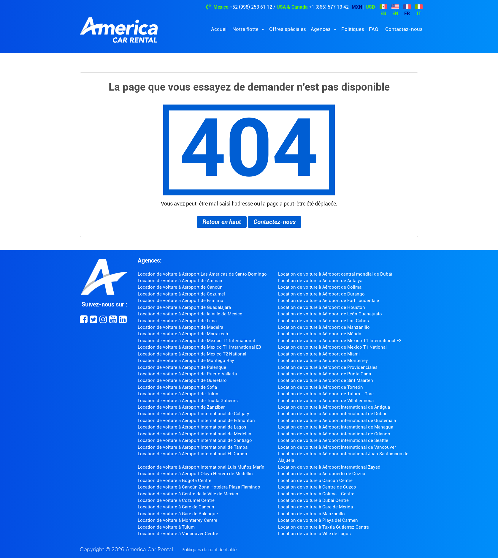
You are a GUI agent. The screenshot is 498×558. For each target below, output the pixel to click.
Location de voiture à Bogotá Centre (174, 480)
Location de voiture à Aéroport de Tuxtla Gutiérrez (188, 400)
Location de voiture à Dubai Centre (313, 500)
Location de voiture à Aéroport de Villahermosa (326, 400)
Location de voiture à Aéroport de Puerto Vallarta (187, 374)
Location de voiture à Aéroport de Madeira (180, 327)
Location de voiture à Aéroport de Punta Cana (324, 374)
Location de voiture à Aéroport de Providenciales (328, 367)
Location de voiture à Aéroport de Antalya (320, 280)
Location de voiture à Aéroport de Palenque (182, 367)
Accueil (219, 29)
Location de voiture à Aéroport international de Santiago (195, 440)
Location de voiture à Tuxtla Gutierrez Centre (323, 527)
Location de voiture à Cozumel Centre (176, 500)
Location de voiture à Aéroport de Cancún (180, 287)
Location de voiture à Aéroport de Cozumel (181, 294)
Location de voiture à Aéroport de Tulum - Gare (326, 393)
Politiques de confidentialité (209, 550)
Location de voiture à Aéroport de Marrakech (183, 333)
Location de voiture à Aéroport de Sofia (177, 387)
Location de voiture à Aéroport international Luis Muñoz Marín (201, 467)
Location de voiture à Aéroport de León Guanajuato (330, 314)
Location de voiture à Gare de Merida (315, 507)
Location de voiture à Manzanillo (311, 513)
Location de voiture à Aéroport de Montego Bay (186, 360)
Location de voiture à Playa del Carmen (318, 520)
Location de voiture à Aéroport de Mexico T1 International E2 (339, 340)
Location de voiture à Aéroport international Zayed (329, 467)
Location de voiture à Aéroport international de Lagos (192, 427)
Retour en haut (221, 221)
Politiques (352, 29)
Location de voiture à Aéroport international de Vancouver (337, 447)
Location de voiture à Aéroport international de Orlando (334, 434)
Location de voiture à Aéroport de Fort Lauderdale (328, 300)
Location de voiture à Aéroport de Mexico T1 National (332, 347)
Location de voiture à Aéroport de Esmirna (180, 300)
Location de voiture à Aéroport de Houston (321, 307)
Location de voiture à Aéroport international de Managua (335, 427)
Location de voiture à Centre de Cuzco (317, 487)
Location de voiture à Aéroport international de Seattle (333, 440)
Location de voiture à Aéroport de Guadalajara (184, 307)
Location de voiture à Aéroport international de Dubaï (332, 413)
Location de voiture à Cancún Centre (315, 480)
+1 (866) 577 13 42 (329, 7)
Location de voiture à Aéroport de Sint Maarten (325, 380)
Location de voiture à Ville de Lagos (314, 533)
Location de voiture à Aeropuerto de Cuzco (321, 473)
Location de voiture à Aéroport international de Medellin (194, 434)
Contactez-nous (404, 29)
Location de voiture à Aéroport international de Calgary (193, 413)
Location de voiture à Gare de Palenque (178, 513)
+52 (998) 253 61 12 (251, 7)
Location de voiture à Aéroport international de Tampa (193, 447)
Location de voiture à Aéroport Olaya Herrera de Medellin (195, 473)
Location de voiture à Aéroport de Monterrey (323, 360)
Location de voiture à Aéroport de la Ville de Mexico (190, 314)
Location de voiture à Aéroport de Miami (319, 354)
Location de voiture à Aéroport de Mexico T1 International (196, 340)
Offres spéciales (287, 29)
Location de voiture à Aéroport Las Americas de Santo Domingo (202, 274)
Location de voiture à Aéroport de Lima (177, 320)
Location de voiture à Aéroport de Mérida (319, 333)
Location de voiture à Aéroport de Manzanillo (324, 327)
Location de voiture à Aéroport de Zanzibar (181, 407)
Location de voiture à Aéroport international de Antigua (334, 407)
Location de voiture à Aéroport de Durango (321, 294)
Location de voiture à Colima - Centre (316, 494)
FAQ (373, 29)
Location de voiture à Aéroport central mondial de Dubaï (335, 274)
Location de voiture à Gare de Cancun (176, 507)
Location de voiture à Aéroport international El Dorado (192, 453)
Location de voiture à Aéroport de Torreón (320, 387)
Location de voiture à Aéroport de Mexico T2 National (192, 354)
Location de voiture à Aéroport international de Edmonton (196, 420)
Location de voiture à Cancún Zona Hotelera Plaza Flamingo (199, 487)
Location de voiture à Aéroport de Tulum (179, 393)
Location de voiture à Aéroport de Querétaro (182, 380)
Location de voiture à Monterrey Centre (177, 520)
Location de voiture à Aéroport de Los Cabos (323, 320)
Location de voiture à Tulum (166, 527)
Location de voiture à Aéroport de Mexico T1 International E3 (199, 347)
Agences (321, 29)
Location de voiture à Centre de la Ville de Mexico (188, 494)
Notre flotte (246, 29)
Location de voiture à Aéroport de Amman (180, 280)
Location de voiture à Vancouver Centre (178, 533)
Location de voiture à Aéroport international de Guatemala (337, 420)
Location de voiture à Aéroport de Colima (319, 287)
